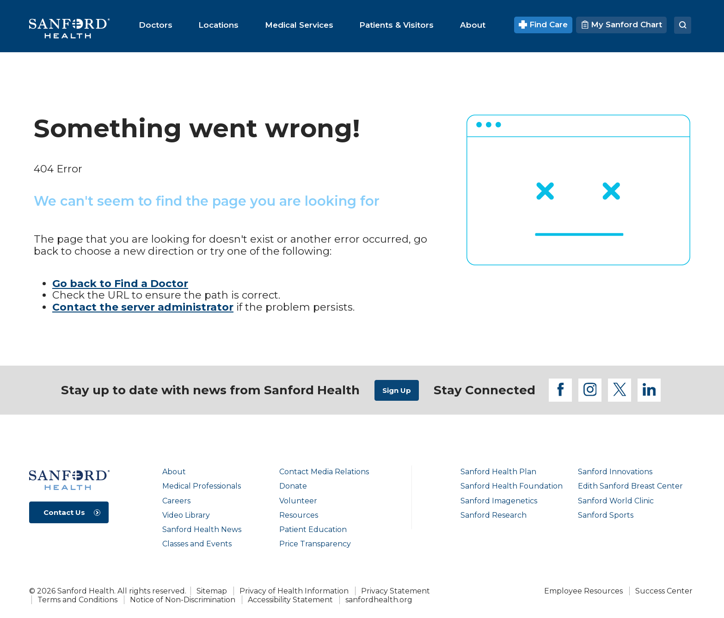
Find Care (543, 24)
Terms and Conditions (77, 599)
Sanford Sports (605, 515)
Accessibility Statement (290, 599)
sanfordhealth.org (378, 599)
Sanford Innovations (615, 471)
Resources (298, 515)
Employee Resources (583, 591)
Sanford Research (493, 515)
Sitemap (211, 591)
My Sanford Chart (621, 24)
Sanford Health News (201, 529)
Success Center (664, 591)
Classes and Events (197, 543)
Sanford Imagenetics (498, 500)
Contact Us (64, 512)
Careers (176, 500)
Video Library (186, 515)
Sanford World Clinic (616, 500)
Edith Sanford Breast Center (630, 486)
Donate (293, 486)
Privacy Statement (395, 591)
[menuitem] (155, 25)
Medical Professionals (201, 486)
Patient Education (313, 529)
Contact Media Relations (324, 471)
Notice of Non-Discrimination (182, 599)
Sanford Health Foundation (511, 486)
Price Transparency (315, 543)
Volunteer (298, 500)
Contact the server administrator (142, 307)
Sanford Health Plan (498, 471)
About (174, 471)
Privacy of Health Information (294, 591)
